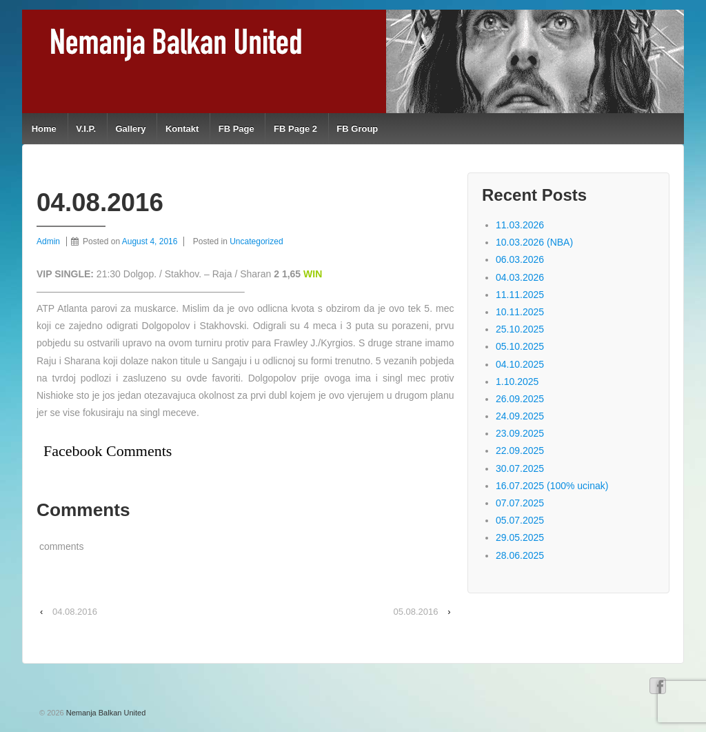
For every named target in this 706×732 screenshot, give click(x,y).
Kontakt (182, 128)
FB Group (357, 128)
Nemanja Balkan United (105, 713)
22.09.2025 (520, 450)
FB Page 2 (295, 128)
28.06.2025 (520, 555)
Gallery (130, 128)
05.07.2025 (520, 520)
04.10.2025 (520, 364)
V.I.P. (86, 128)
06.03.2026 (520, 259)
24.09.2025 (520, 416)
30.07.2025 (520, 468)
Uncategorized (256, 241)
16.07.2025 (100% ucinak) (552, 485)
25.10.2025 (520, 329)
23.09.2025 (520, 433)
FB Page (236, 128)
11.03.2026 (520, 224)
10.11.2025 (520, 311)
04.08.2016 (74, 611)
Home (44, 128)
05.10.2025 (520, 346)
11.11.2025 (520, 294)
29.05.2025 (520, 537)
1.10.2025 (517, 381)
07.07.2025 (520, 502)
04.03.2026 (520, 277)
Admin (48, 241)
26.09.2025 (520, 398)
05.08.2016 (415, 611)
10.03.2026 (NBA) (534, 242)
